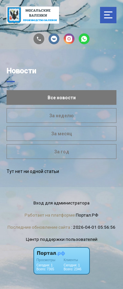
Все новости (62, 97)
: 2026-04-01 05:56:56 (93, 227)
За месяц (61, 133)
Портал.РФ (87, 215)
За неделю (61, 115)
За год (61, 151)
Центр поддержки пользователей (61, 239)
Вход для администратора (61, 202)
